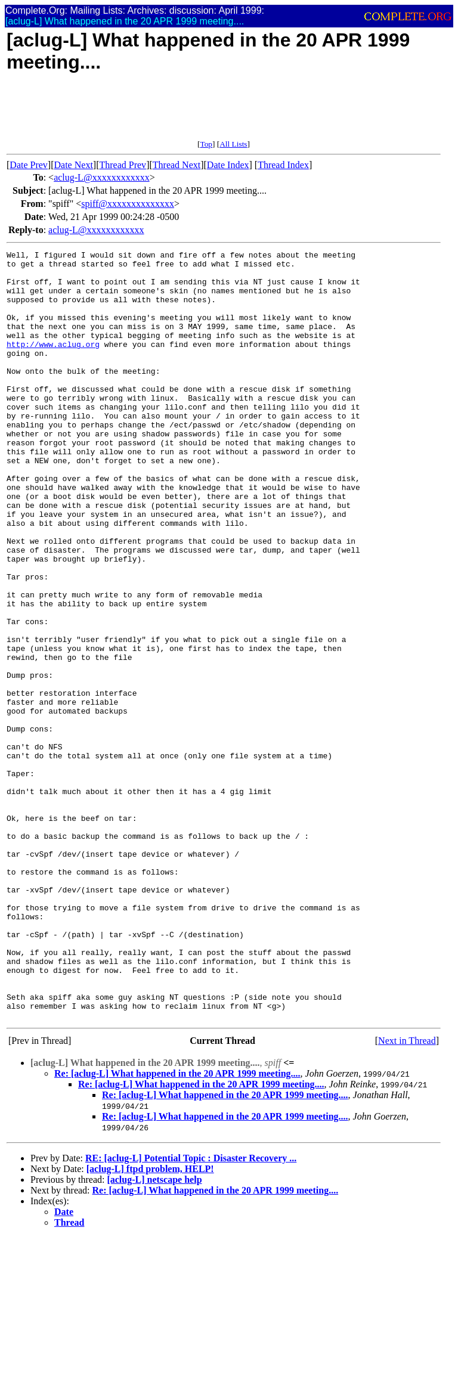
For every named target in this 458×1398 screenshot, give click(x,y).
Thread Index (283, 165)
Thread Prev (122, 165)
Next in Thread (407, 1194)
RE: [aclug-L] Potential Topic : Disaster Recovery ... (190, 1312)
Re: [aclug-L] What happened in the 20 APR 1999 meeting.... (177, 1227)
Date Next (73, 165)
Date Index (228, 165)
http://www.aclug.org (53, 363)
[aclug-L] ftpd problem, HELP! (150, 1323)
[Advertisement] (224, 113)
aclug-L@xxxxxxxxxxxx (101, 177)
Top (206, 144)
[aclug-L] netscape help (154, 1333)
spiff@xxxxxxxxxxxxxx (127, 204)
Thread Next (176, 165)
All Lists (233, 144)
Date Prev (29, 165)
